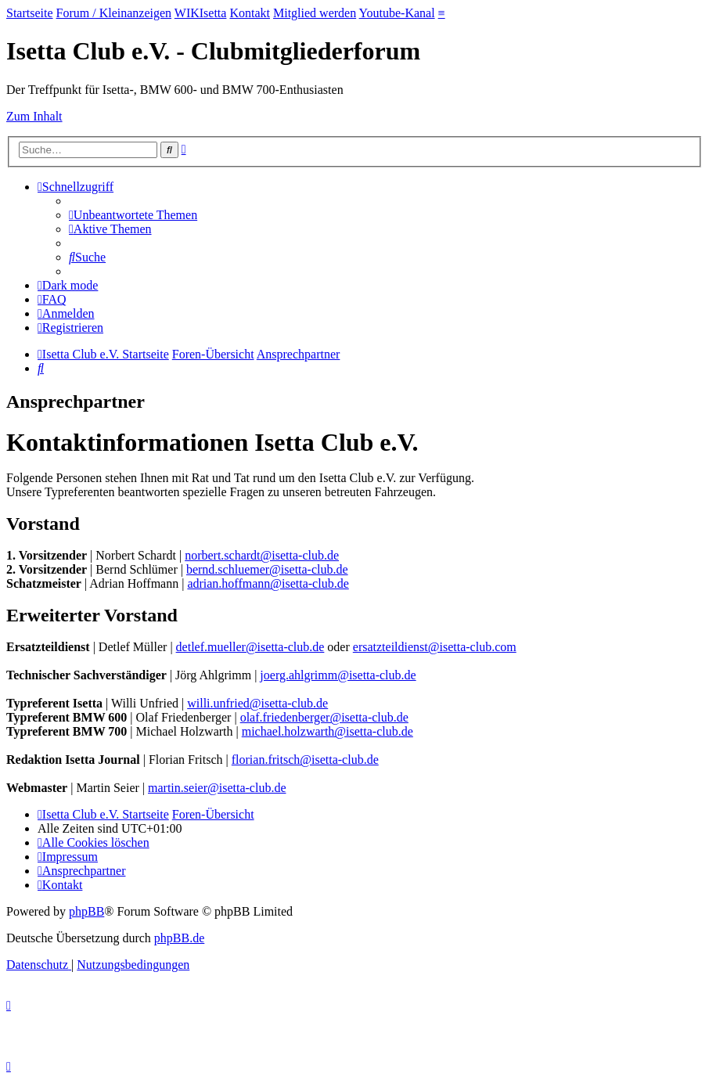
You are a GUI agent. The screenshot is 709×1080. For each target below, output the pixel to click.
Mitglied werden (314, 13)
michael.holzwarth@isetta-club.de (327, 731)
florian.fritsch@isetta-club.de (305, 759)
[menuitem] (133, 214)
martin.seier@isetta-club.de (217, 787)
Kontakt (249, 13)
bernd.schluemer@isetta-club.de (267, 569)
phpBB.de (179, 938)
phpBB (86, 911)
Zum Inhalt (34, 116)
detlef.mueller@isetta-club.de (250, 646)
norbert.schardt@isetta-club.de (262, 555)
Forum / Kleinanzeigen (114, 13)
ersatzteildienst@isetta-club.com (434, 646)
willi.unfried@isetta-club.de (257, 703)
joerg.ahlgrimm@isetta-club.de (338, 675)
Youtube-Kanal (397, 13)
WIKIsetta (201, 13)
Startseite (29, 13)
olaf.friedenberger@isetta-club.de (324, 717)
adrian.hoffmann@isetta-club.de (267, 583)
